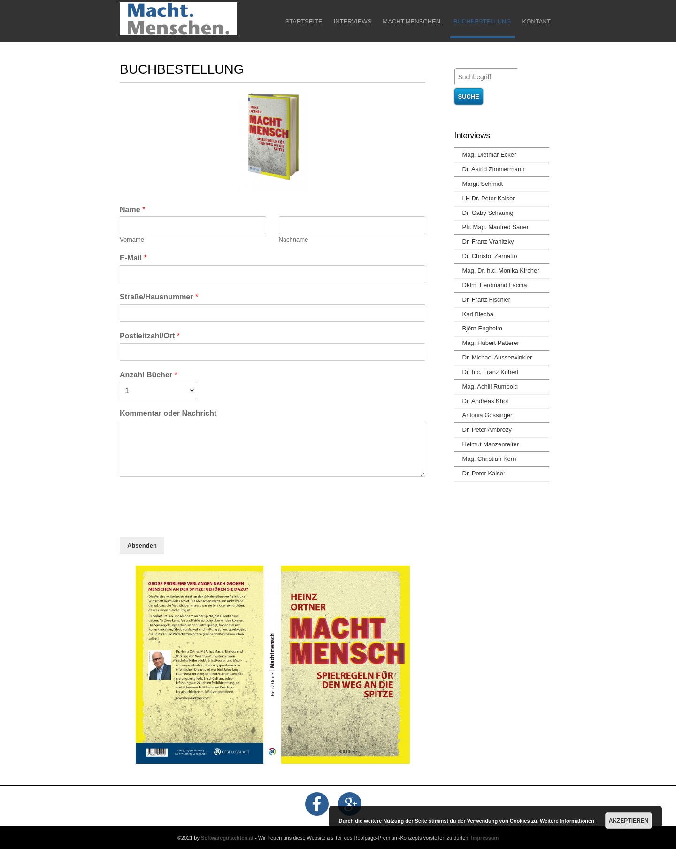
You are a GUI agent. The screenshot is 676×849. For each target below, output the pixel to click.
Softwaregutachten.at (227, 838)
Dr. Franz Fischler (486, 299)
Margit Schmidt (482, 183)
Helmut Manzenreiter (490, 444)
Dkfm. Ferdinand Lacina (494, 285)
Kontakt (536, 21)
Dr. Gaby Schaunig (488, 212)
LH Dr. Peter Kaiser (488, 198)
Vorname (132, 239)
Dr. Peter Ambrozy (487, 429)
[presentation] (191, 521)
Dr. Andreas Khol (485, 401)
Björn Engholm (482, 328)
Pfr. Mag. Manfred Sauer (495, 226)
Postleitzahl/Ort (150, 336)
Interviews (353, 21)
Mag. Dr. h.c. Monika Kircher (500, 270)
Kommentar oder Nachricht (168, 413)
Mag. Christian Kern (489, 458)
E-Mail (133, 258)
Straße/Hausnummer (159, 297)
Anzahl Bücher (148, 375)
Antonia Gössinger (487, 415)
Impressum (485, 838)
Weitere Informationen (567, 821)
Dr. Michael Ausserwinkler (497, 357)
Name (132, 210)
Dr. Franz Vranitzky (488, 241)
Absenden (142, 545)
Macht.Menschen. (412, 21)
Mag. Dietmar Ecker (489, 154)
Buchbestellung (482, 21)
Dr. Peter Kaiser (484, 473)
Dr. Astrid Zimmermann (493, 169)
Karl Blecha (477, 314)
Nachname (293, 239)
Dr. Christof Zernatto (489, 256)
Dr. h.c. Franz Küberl (490, 371)
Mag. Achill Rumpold (490, 386)
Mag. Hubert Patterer (490, 342)
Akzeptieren (629, 821)
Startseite (304, 21)
